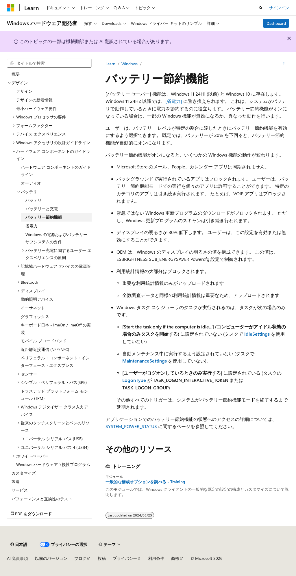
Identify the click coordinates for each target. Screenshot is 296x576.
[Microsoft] (10, 8)
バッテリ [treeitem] (33, 200)
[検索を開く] (261, 8)
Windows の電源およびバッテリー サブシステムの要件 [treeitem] (56, 238)
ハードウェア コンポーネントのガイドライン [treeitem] (56, 170)
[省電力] (173, 101)
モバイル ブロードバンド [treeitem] (43, 340)
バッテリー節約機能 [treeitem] (43, 217)
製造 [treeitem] (16, 481)
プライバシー (125, 558)
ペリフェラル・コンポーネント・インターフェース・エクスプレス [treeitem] (55, 361)
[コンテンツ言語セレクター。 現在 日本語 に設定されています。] (19, 544)
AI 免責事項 (17, 558)
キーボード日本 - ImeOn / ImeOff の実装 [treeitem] (56, 328)
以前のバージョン (51, 558)
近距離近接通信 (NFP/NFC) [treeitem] (45, 349)
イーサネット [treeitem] (33, 308)
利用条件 (156, 558)
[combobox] (49, 63)
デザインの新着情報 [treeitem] (34, 100)
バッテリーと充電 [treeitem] (41, 208)
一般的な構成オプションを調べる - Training (145, 481)
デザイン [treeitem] (24, 91)
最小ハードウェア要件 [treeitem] (36, 108)
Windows (129, 63)
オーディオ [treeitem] (31, 183)
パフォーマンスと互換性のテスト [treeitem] (42, 498)
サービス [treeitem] (20, 490)
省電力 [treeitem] (31, 225)
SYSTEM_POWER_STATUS (131, 426)
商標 (175, 558)
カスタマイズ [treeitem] (24, 473)
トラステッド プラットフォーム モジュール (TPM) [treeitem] (54, 394)
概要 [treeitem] (16, 74)
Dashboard (276, 23)
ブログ (80, 558)
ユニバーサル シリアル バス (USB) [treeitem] (52, 438)
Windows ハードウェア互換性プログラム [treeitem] (53, 464)
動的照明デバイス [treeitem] (37, 299)
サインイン (279, 7)
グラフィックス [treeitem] (35, 316)
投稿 (102, 558)
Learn (110, 63)
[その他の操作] (284, 63)
